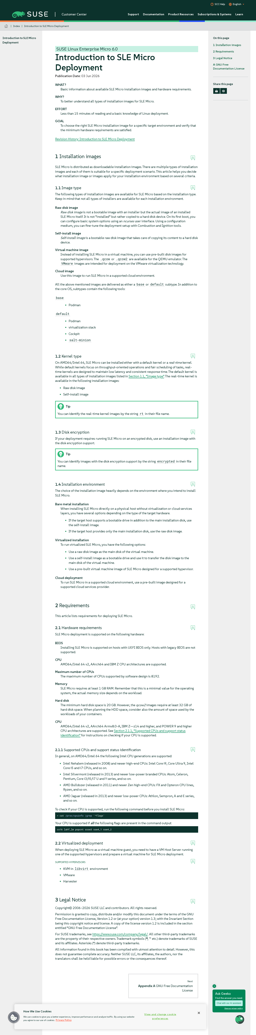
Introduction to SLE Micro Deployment (46, 26)
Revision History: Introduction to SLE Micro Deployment (95, 139)
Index (16, 26)
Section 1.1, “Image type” (146, 376)
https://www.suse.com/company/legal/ (120, 934)
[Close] (199, 1013)
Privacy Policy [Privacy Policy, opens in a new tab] (64, 1020)
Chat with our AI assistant (229, 1003)
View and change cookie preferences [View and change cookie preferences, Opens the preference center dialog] (160, 1016)
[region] (110, 1016)
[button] (14, 1017)
